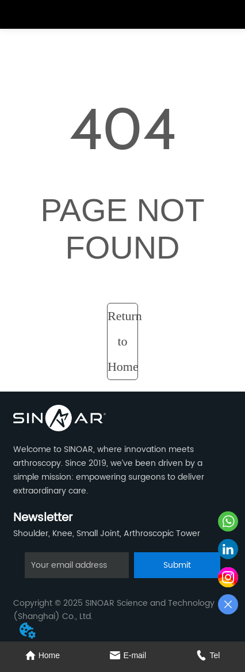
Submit (177, 565)
